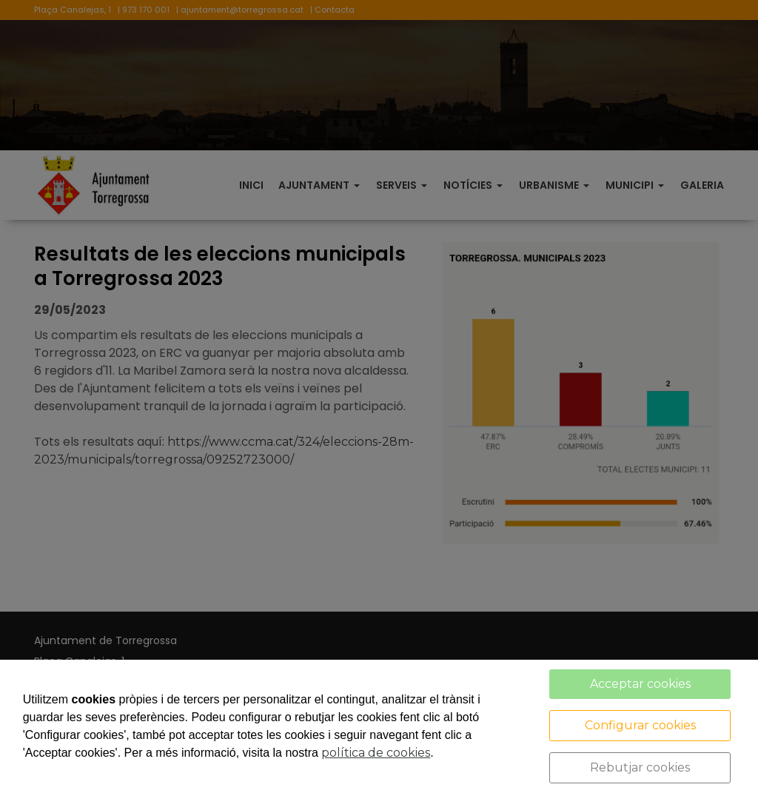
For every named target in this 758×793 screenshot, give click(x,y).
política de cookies (375, 753)
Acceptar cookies (640, 684)
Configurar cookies (640, 725)
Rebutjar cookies (640, 767)
